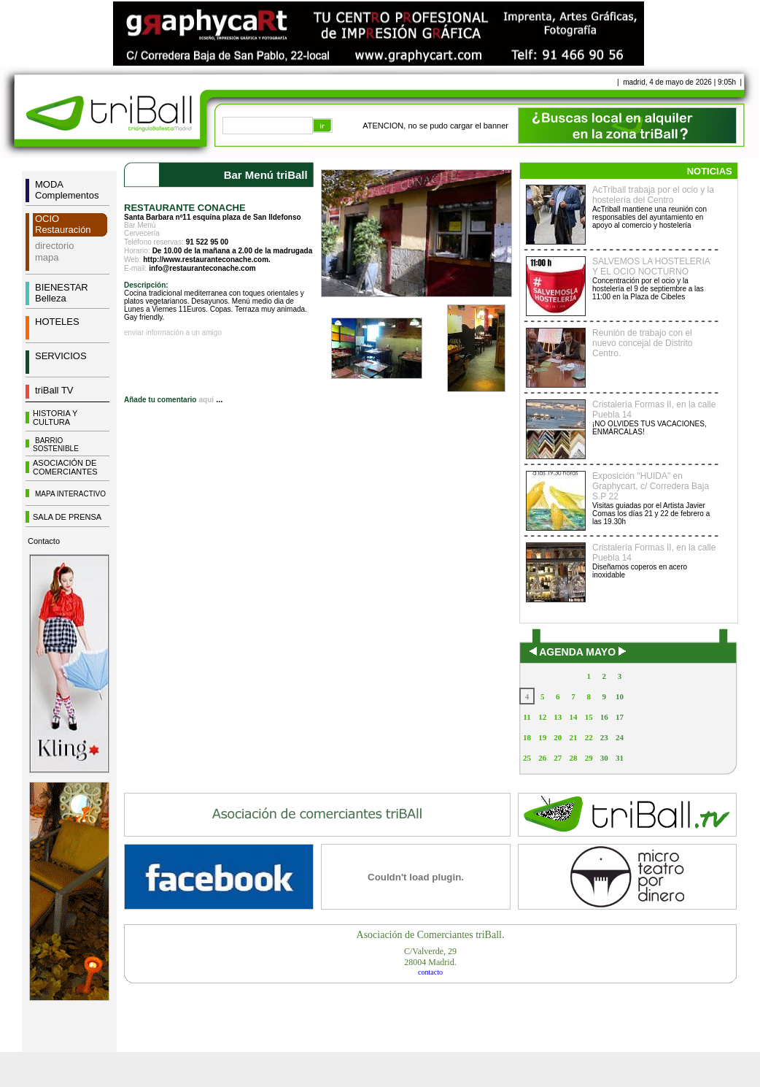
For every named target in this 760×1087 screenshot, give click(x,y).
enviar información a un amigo (173, 333)
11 (526, 716)
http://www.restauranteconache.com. (207, 260)
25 (527, 757)
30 (604, 757)
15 (589, 716)
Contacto (44, 541)
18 (527, 737)
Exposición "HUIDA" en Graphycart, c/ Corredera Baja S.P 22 (650, 486)
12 (542, 716)
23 (604, 737)
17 (620, 716)
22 (589, 737)
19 (542, 737)
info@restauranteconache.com (202, 268)
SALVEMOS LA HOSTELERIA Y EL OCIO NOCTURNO (651, 266)
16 (604, 716)
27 (558, 757)
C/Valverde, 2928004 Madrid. (430, 956)
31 (620, 757)
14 (573, 716)
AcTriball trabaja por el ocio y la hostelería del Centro (653, 195)
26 (542, 757)
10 (620, 696)
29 (589, 757)
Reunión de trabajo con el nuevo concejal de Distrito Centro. (642, 343)
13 (558, 716)
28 (573, 757)
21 (573, 737)
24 (620, 737)
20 (558, 737)
